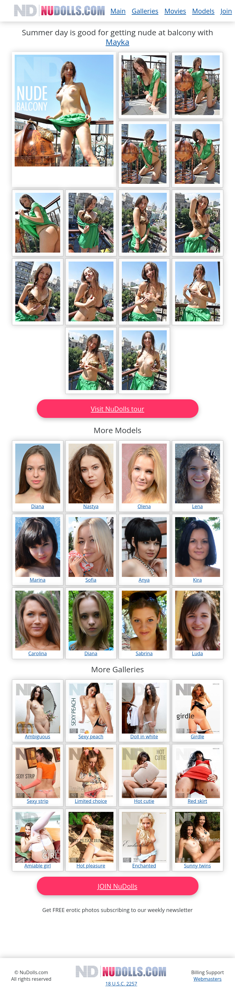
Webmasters (207, 979)
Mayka (117, 41)
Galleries (145, 10)
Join (226, 10)
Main (118, 10)
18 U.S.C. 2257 (121, 983)
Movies (175, 10)
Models (203, 10)
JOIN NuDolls (117, 886)
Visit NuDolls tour (117, 408)
